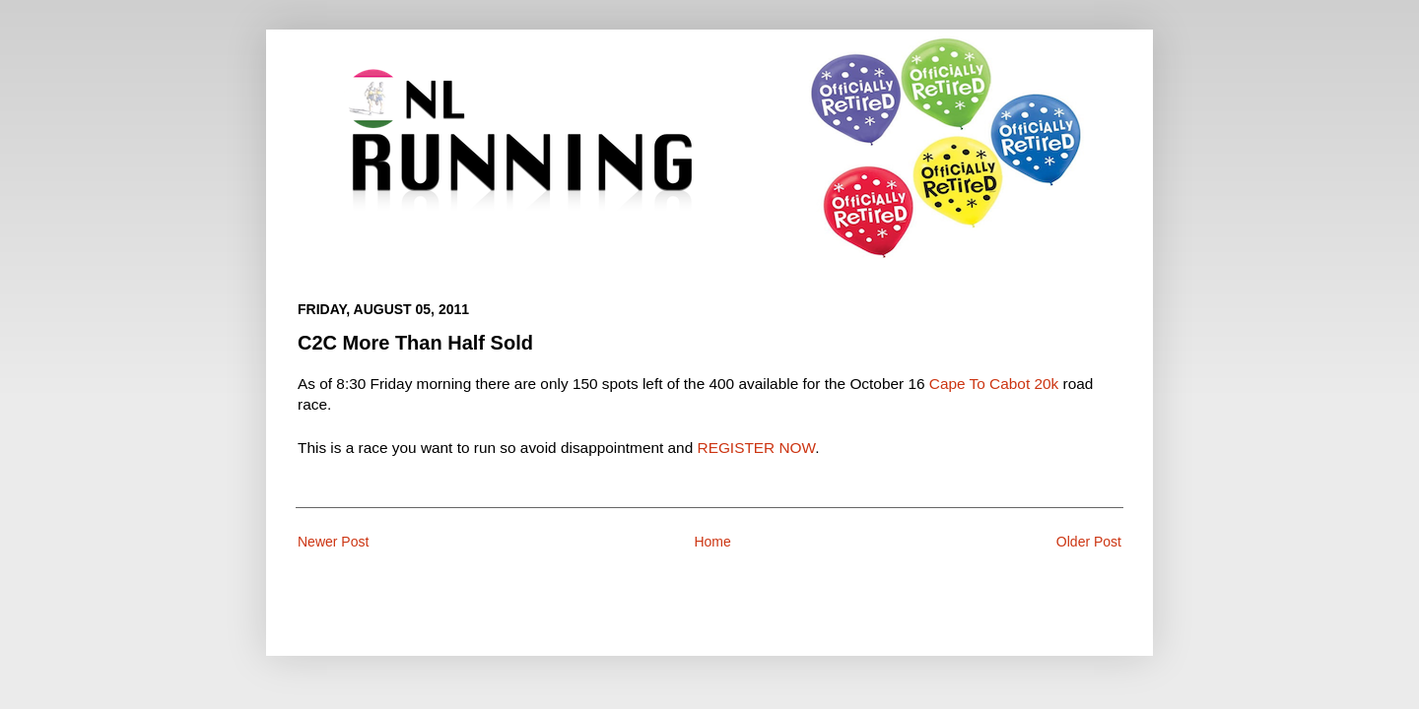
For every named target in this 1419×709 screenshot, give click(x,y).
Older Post (1088, 541)
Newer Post (333, 541)
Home (712, 541)
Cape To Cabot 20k (993, 383)
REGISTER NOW (757, 447)
